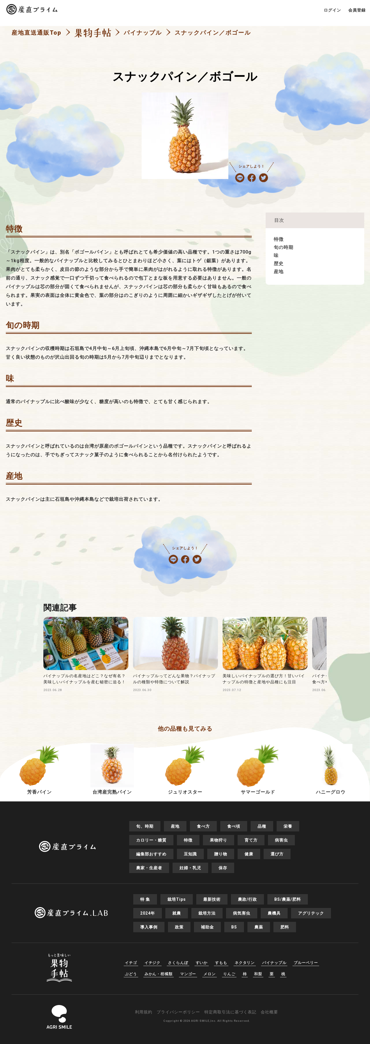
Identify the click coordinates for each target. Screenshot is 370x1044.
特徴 (279, 239)
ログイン (332, 10)
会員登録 (357, 10)
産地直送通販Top (37, 32)
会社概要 (269, 1012)
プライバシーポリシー (178, 1012)
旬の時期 (283, 247)
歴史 (279, 263)
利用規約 (143, 1012)
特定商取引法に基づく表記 (230, 1012)
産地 (279, 271)
